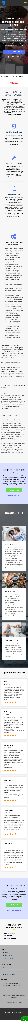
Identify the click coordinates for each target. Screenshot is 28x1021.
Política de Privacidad (11, 971)
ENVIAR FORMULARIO (14, 496)
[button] (14, 935)
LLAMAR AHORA (14, 57)
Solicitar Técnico (9, 959)
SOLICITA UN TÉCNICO (14, 52)
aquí (13, 987)
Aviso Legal (8, 968)
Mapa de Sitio (9, 956)
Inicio (6, 953)
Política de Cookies (10, 975)
